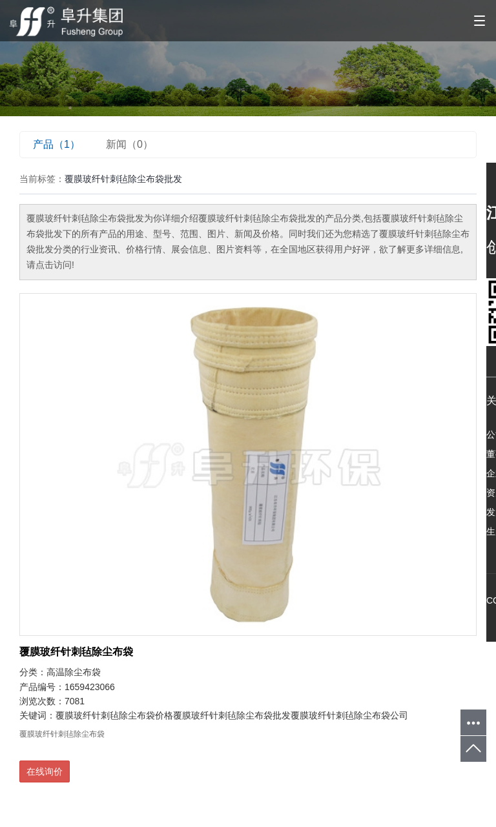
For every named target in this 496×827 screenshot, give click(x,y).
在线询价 (44, 771)
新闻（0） (129, 144)
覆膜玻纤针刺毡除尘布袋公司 (349, 715)
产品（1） (56, 144)
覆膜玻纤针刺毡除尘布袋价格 (114, 715)
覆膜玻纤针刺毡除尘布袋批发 (232, 715)
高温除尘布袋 (73, 672)
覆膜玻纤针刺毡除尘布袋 (76, 651)
